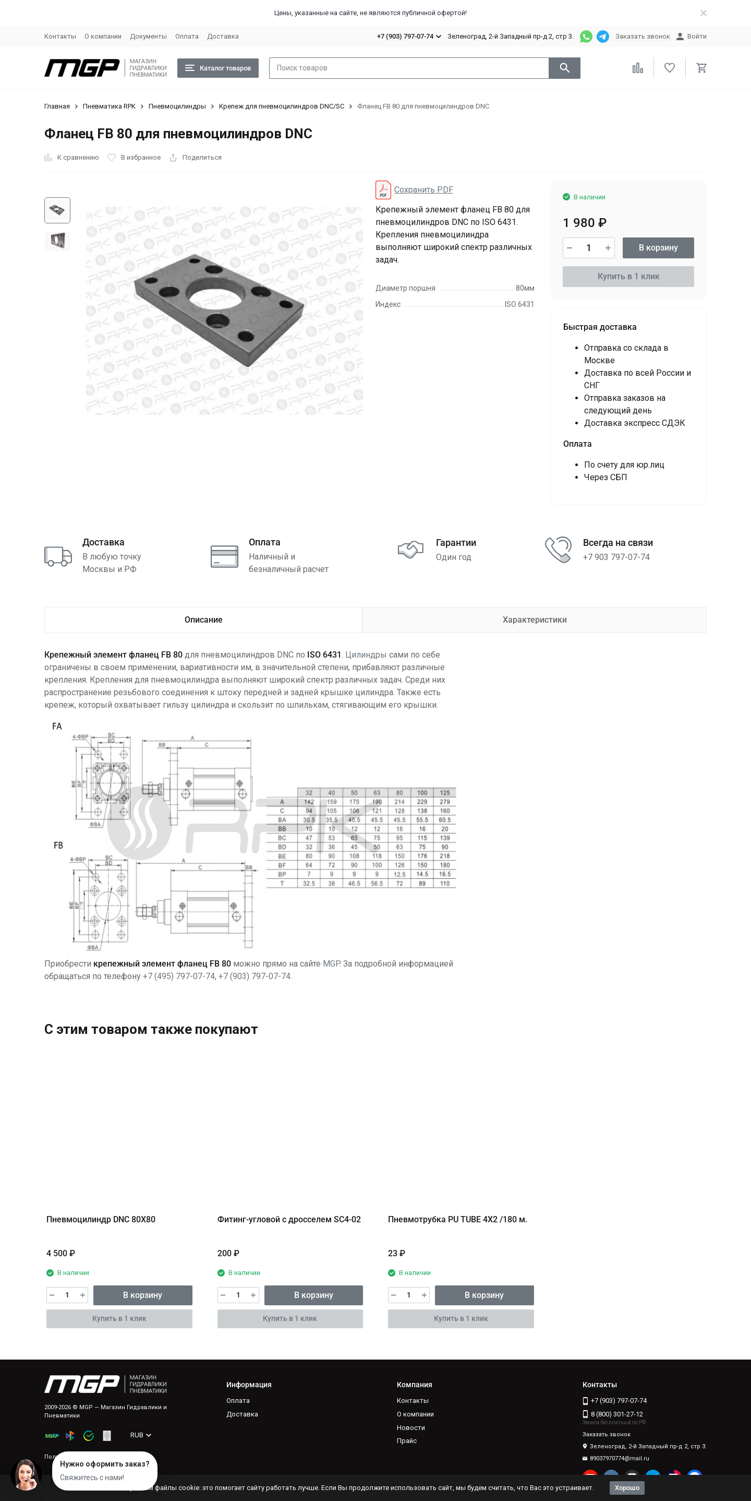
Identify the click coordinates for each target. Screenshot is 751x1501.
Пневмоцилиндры (177, 106)
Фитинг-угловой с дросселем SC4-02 (289, 1219)
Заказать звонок (642, 36)
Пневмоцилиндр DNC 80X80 (100, 1219)
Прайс (407, 1441)
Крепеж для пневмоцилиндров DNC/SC (281, 106)
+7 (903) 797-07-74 (254, 976)
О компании (103, 36)
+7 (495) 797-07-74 (179, 976)
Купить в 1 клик (629, 276)
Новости (411, 1428)
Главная (57, 106)
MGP (331, 964)
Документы (148, 36)
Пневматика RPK (109, 106)
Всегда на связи (618, 542)
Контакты (60, 36)
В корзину (658, 248)
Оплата (187, 36)
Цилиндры (366, 655)
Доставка (223, 36)
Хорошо (627, 1488)
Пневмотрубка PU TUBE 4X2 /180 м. (457, 1219)
